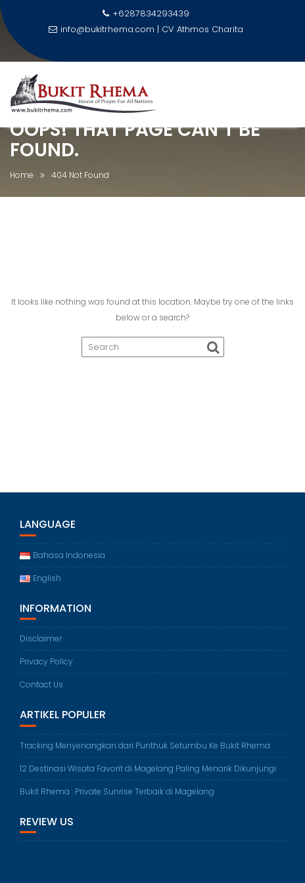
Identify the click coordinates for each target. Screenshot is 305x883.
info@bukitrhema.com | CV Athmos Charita (146, 29)
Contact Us (41, 684)
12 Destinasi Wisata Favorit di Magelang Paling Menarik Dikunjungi (148, 768)
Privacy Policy (46, 661)
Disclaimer (41, 638)
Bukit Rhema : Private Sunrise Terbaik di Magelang (117, 791)
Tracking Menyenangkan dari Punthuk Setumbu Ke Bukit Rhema (145, 745)
